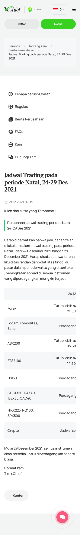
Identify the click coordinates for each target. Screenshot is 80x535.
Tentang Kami (38, 46)
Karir (15, 144)
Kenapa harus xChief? (29, 94)
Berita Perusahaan (21, 50)
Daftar (22, 24)
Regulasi (19, 106)
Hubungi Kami (23, 157)
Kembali (18, 495)
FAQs (16, 131)
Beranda (14, 46)
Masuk (58, 24)
